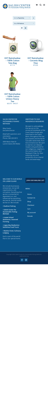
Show (19, 23)
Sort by (19, 18)
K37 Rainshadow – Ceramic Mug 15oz (35, 60)
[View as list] (25, 28)
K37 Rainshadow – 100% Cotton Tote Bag (12, 60)
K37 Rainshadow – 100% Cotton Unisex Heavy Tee (12, 98)
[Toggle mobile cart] (37, 5)
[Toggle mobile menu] (44, 5)
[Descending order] (33, 18)
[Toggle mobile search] (40, 5)
